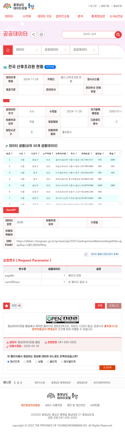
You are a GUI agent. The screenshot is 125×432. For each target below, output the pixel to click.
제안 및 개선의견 (76, 405)
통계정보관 (98, 16)
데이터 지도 (45, 16)
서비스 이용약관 (53, 405)
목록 (100, 305)
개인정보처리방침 (30, 405)
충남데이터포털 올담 (62, 396)
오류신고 (114, 305)
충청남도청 (82, 382)
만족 (29, 361)
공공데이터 (51, 49)
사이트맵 (95, 405)
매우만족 (15, 361)
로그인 (93, 6)
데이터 (9, 16)
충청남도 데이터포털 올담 (18, 6)
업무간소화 (62, 16)
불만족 (53, 361)
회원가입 (105, 6)
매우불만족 (70, 361)
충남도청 (118, 6)
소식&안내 (116, 16)
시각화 (27, 16)
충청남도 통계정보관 (61, 382)
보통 (40, 361)
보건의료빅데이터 (102, 382)
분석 (80, 16)
